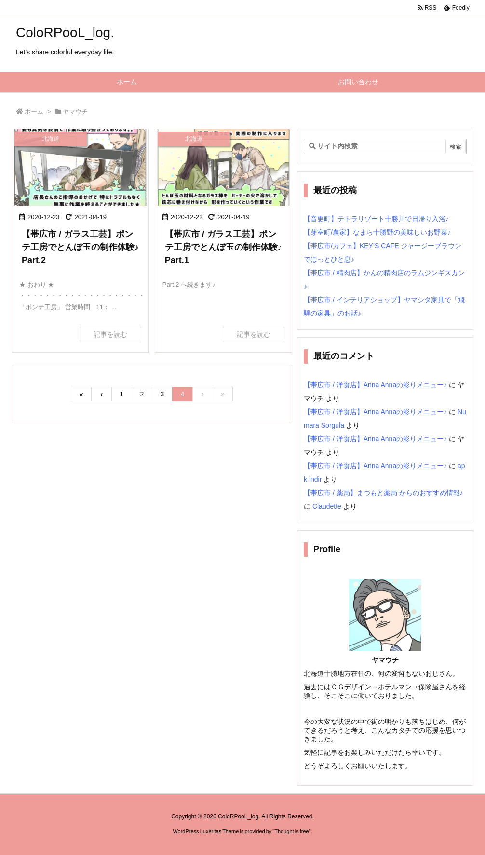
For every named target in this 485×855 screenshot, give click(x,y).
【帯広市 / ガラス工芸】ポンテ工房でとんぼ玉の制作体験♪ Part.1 (223, 247)
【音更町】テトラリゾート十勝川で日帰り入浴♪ (376, 219)
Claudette (326, 506)
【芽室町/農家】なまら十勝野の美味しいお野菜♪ (377, 232)
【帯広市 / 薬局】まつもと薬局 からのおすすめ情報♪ (383, 493)
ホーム (34, 111)
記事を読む (110, 334)
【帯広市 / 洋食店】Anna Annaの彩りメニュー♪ (375, 385)
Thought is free (291, 831)
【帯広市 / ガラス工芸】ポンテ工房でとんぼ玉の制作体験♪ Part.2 (80, 247)
